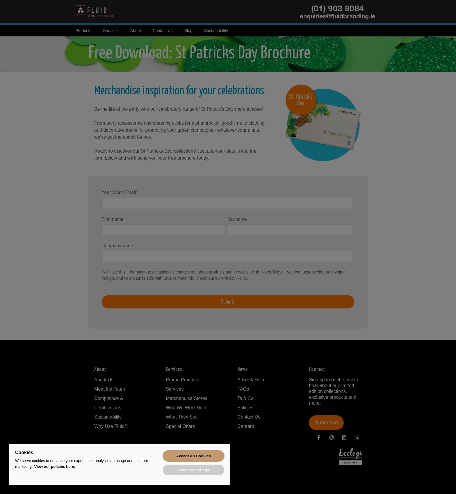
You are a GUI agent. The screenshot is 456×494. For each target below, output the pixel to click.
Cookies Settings (193, 469)
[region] (119, 464)
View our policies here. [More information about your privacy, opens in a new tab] (54, 465)
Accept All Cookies (193, 455)
